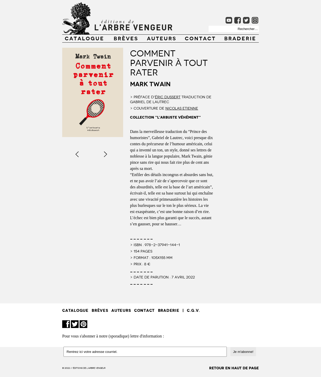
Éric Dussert (167, 97)
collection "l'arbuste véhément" (165, 117)
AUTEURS (161, 38)
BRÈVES (126, 38)
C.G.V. (193, 310)
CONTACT (200, 38)
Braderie (240, 38)
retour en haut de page (234, 368)
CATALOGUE (84, 38)
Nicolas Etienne (181, 108)
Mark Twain (150, 83)
